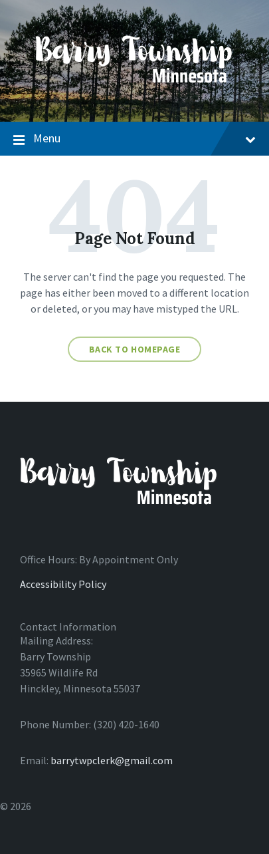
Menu (134, 139)
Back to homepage (135, 349)
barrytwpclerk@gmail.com (111, 760)
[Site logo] (134, 95)
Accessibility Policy (63, 584)
